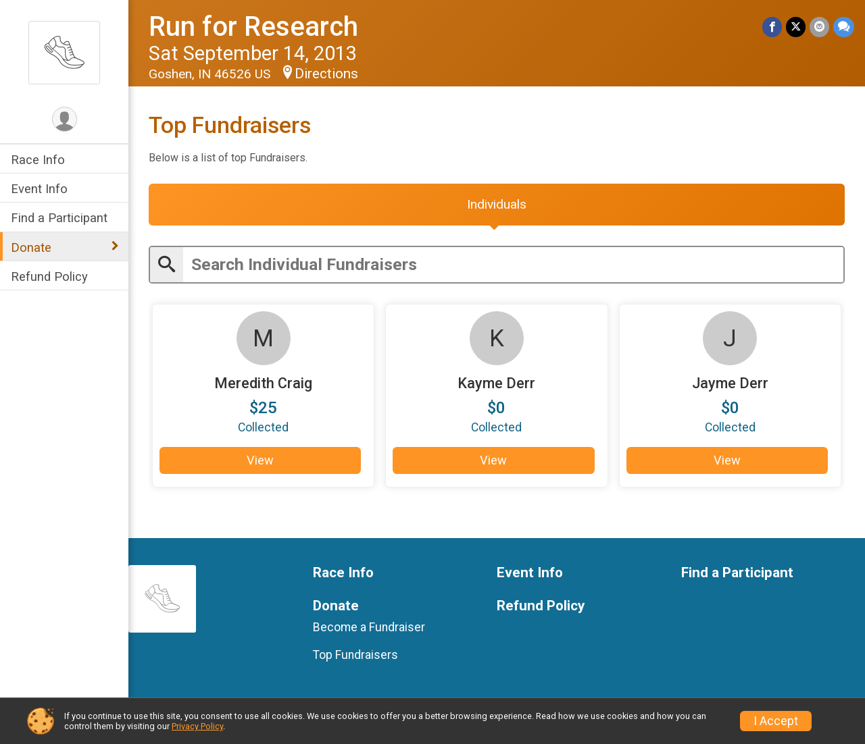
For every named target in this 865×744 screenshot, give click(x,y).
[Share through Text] (843, 26)
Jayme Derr (730, 383)
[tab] (497, 204)
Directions (326, 73)
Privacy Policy (197, 726)
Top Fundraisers (355, 655)
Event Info (39, 189)
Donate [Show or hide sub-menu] (31, 247)
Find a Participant (59, 218)
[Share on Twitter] (796, 26)
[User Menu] (64, 119)
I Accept (775, 721)
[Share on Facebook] (772, 26)
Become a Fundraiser (369, 627)
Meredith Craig (263, 383)
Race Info (38, 160)
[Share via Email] (819, 26)
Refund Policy (49, 276)
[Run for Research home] (64, 52)
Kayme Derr (496, 383)
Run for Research (253, 27)
